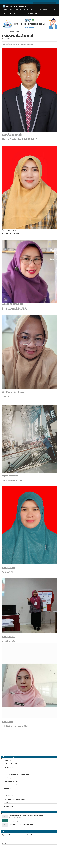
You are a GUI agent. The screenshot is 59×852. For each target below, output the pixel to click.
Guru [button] (32, 10)
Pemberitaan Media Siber (39, 0)
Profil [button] (11, 10)
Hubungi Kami (16, 0)
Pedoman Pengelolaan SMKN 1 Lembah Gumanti (16, 774)
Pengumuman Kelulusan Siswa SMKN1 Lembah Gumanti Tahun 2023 (27, 815)
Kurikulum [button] (38, 10)
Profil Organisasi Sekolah (11, 781)
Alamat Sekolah (8, 802)
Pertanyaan (48, 0)
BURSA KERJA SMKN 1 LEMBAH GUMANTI (14, 771)
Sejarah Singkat (8, 778)
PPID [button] (9, 13)
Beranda (5, 10)
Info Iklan (10, 0)
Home (5, 31)
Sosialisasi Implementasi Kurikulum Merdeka (21, 824)
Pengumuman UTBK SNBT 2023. (17, 820)
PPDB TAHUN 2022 (8, 795)
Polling (5, 831)
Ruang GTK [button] (33, 13)
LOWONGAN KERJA (8, 806)
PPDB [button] (27, 13)
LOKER (13, 13)
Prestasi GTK (7, 760)
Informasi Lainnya (9, 757)
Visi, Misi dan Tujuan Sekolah (11, 763)
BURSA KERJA (20, 13)
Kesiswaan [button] (18, 10)
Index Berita (30, 0)
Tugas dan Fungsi (8, 788)
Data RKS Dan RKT (9, 767)
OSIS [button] (4, 13)
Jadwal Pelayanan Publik (10, 785)
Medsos (6, 792)
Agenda (52, 0)
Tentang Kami (5, 0)
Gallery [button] (53, 10)
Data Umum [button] (25, 10)
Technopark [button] (46, 10)
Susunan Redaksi (24, 0)
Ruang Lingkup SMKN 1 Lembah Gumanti (14, 799)
